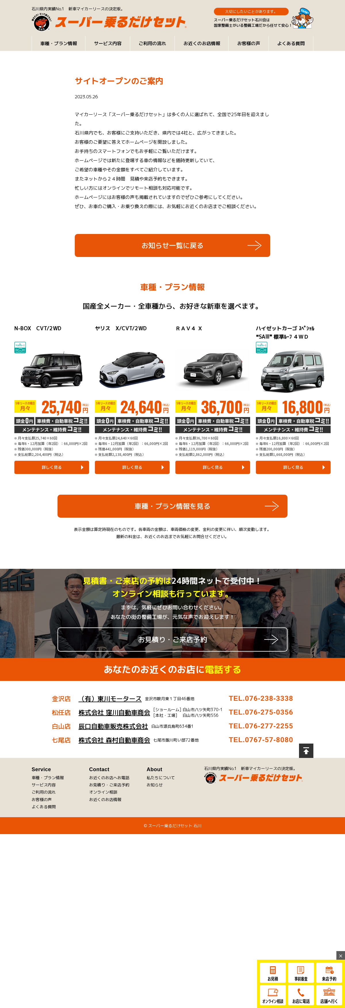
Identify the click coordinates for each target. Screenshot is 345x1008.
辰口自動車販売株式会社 (113, 726)
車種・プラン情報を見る (172, 506)
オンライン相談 (103, 792)
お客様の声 (248, 43)
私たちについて (161, 777)
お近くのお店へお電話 (109, 777)
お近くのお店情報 (201, 43)
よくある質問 (291, 43)
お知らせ (155, 785)
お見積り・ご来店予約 (172, 639)
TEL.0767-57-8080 (261, 740)
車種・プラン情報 (58, 43)
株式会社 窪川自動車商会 (114, 712)
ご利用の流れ (152, 43)
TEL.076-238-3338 (261, 698)
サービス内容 (108, 43)
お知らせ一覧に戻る (172, 245)
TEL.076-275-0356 (261, 712)
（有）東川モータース (110, 698)
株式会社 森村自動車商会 (114, 740)
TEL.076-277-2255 (261, 726)
